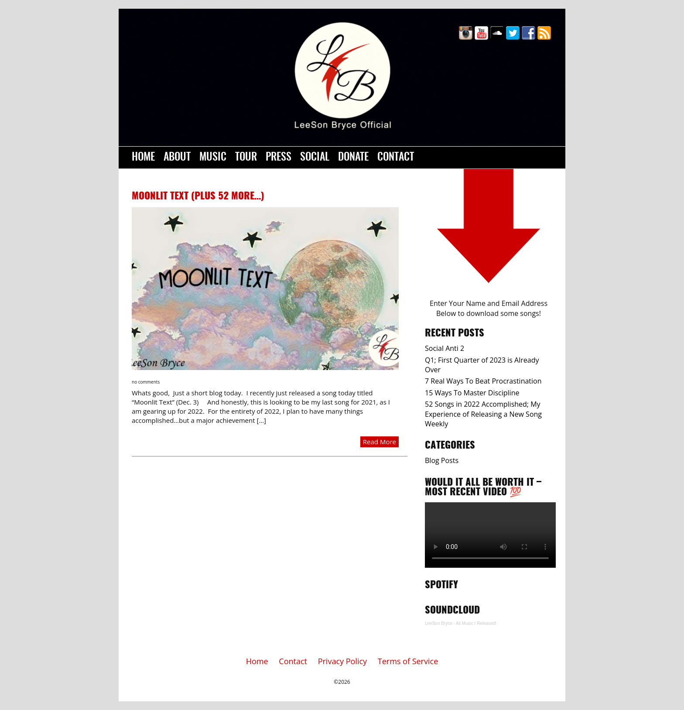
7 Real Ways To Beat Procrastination (483, 381)
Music (212, 157)
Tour (246, 157)
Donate (353, 157)
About (177, 157)
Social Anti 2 (444, 348)
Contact (395, 157)
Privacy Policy (342, 661)
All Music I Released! (476, 623)
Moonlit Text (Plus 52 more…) (198, 196)
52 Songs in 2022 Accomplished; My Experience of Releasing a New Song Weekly (483, 414)
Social (314, 157)
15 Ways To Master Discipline (472, 393)
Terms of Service (408, 661)
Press (278, 157)
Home (143, 157)
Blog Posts (441, 460)
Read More (379, 441)
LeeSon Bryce (438, 623)
